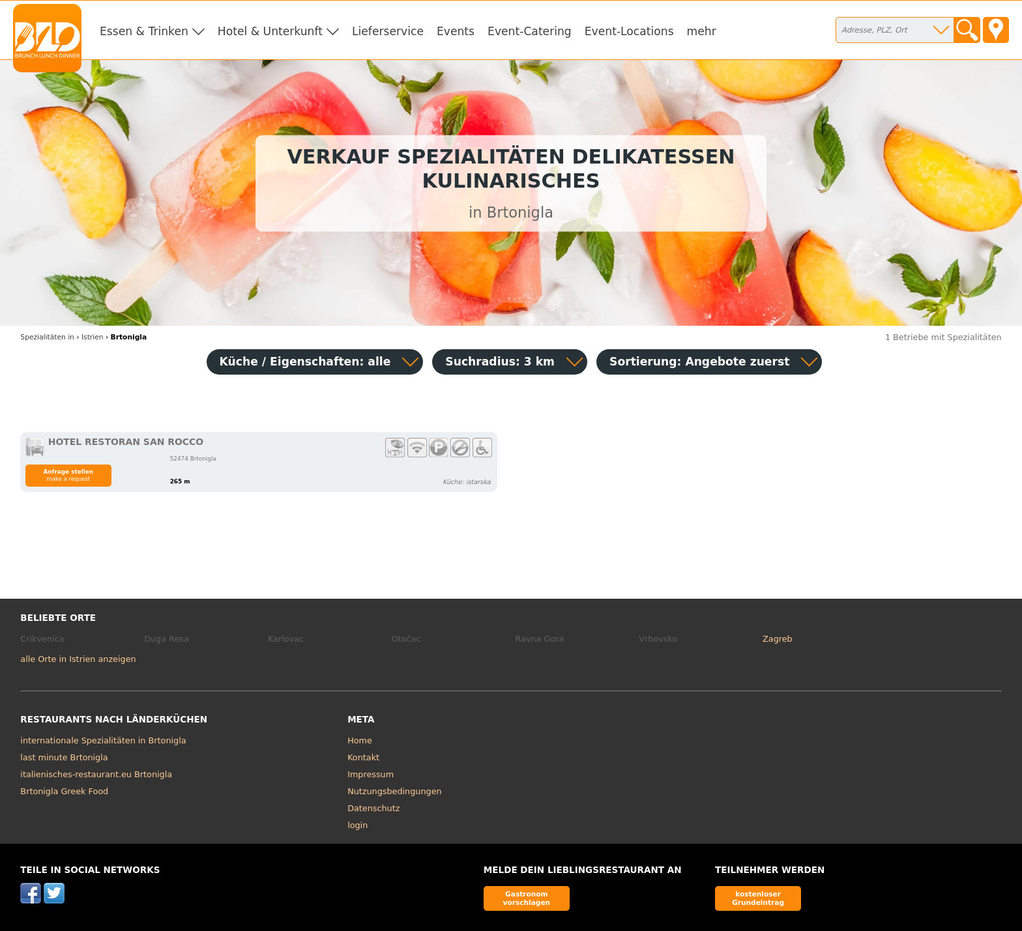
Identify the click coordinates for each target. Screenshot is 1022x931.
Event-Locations (629, 31)
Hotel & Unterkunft (270, 31)
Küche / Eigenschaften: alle (305, 361)
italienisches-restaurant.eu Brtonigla (96, 774)
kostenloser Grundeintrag (758, 898)
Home (359, 740)
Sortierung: (699, 361)
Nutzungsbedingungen (394, 791)
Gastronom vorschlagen (527, 898)
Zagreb (778, 639)
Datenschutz (373, 808)
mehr (701, 31)
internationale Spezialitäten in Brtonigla (103, 740)
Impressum (370, 774)
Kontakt (363, 757)
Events (455, 31)
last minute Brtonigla (64, 757)
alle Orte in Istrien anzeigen (78, 659)
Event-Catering (530, 31)
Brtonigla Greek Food (64, 791)
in (47, 337)
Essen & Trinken (144, 31)
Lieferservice (388, 31)
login (357, 825)
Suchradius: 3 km (500, 361)
